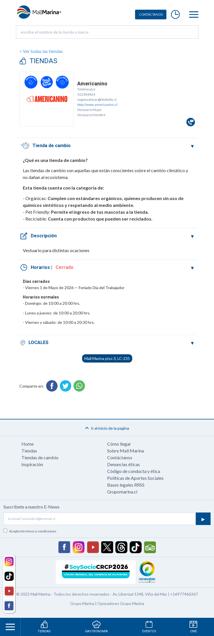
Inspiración (32, 464)
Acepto (32, 531)
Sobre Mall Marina (125, 450)
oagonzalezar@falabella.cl (97, 99)
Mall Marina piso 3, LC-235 (107, 358)
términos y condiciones (38, 531)
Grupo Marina (82, 603)
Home (27, 443)
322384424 (86, 94)
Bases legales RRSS (125, 484)
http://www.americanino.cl (97, 104)
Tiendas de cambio (39, 457)
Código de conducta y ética (133, 471)
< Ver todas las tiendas (41, 51)
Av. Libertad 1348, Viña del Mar (140, 594)
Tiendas (29, 450)
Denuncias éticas (123, 464)
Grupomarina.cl (122, 491)
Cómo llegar (119, 443)
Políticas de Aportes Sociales (135, 478)
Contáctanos (119, 457)
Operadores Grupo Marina (120, 603)
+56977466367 (184, 594)
